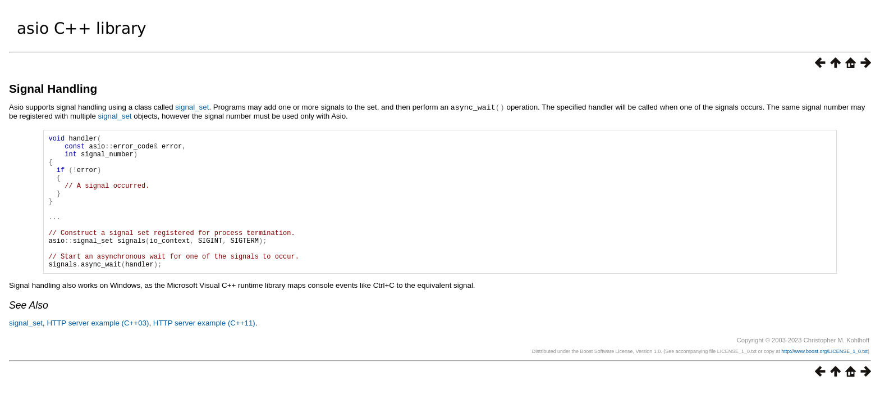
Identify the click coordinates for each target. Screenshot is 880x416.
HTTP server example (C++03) (98, 351)
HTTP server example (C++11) (204, 351)
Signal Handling (53, 88)
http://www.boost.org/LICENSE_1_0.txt (824, 379)
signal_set (192, 107)
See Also (28, 333)
